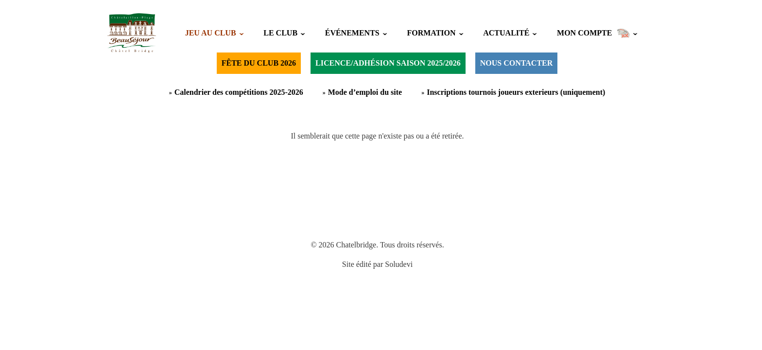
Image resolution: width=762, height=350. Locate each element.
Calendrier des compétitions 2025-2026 (238, 92)
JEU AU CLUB (210, 33)
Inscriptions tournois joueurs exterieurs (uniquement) (516, 92)
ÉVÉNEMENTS (352, 33)
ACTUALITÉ (506, 33)
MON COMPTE (593, 33)
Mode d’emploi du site (365, 92)
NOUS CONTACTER (516, 63)
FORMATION (431, 33)
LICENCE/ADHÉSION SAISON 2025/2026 (388, 63)
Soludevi (399, 264)
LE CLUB (280, 33)
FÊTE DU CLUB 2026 (259, 63)
